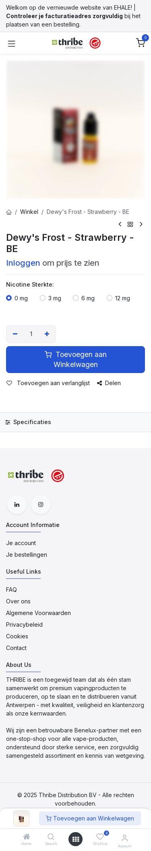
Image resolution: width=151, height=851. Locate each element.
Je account (21, 542)
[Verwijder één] (15, 334)
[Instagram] (40, 504)
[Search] (51, 837)
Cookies (17, 636)
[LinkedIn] (17, 504)
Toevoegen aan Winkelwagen (90, 818)
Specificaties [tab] (28, 421)
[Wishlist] (100, 836)
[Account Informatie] (124, 838)
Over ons (18, 601)
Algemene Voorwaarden (38, 612)
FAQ (11, 589)
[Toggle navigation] (11, 43)
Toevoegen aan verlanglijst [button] (48, 382)
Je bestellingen (26, 554)
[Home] (26, 837)
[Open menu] (75, 839)
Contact (16, 647)
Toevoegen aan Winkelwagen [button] (76, 359)
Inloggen (23, 263)
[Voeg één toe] (47, 334)
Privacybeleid (24, 624)
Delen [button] (109, 382)
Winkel (29, 211)
